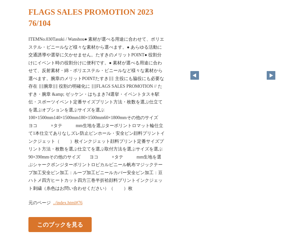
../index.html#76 (67, 202)
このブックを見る (60, 225)
